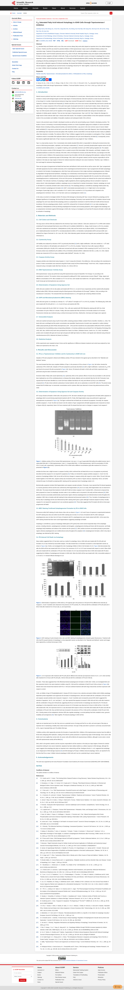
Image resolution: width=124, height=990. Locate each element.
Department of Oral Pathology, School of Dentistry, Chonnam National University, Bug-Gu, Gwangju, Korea (64, 36)
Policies (101, 967)
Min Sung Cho (87, 28)
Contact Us (15, 68)
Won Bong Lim (49, 28)
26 (87, 497)
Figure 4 (43, 546)
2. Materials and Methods (46, 215)
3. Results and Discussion (46, 350)
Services (72, 8)
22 (99, 383)
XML (62, 40)
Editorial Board (17, 32)
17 (37, 864)
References (40, 776)
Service (76, 967)
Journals (35, 8)
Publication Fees (18, 35)
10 (62, 188)
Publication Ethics (102, 972)
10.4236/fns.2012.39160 (45, 40)
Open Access (101, 970)
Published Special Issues (19, 52)
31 (61, 739)
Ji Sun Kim (57, 28)
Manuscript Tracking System (80, 970)
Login (109, 3)
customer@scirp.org (20, 92)
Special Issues (59, 982)
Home (16, 8)
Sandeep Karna (40, 28)
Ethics (57, 970)
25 (104, 492)
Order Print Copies (78, 972)
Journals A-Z (40, 970)
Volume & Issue (77, 979)
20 (37, 881)
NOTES (39, 766)
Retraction (100, 977)
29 (37, 932)
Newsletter (15, 62)
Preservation (101, 975)
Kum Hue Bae (79, 28)
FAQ (13, 71)
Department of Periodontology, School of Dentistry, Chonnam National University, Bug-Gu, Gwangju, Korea (64, 38)
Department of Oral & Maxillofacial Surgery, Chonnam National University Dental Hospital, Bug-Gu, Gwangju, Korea (67, 33)
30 (52, 714)
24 (78, 487)
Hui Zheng (72, 28)
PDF (54, 40)
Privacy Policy (101, 979)
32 (61, 750)
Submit (82, 8)
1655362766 (18, 98)
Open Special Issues (18, 48)
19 (37, 874)
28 (37, 927)
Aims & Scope (17, 22)
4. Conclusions (42, 719)
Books (45, 8)
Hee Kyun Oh (95, 28)
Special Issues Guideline (19, 55)
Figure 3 (78, 512)
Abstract (39, 44)
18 (37, 869)
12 (90, 204)
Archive (15, 29)
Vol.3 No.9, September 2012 (60, 18)
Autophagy (89, 73)
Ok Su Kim (102, 28)
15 (63, 375)
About (63, 8)
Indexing (15, 39)
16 (37, 860)
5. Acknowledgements (44, 757)
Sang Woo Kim (64, 28)
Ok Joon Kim (45, 31)
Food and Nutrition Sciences (43, 18)
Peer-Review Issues (60, 977)
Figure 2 (55, 400)
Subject (39, 972)
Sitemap (39, 977)
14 (83, 366)
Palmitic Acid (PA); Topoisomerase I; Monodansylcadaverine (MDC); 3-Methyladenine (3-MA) (61, 73)
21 (43, 383)
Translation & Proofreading (80, 975)
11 (85, 193)
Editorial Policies (59, 972)
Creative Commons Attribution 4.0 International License (74, 960)
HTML (58, 40)
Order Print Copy (17, 65)
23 (68, 474)
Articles (25, 8)
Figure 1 (90, 364)
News (54, 8)
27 (76, 528)
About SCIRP (60, 967)
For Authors (58, 975)
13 (75, 243)
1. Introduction (42, 92)
